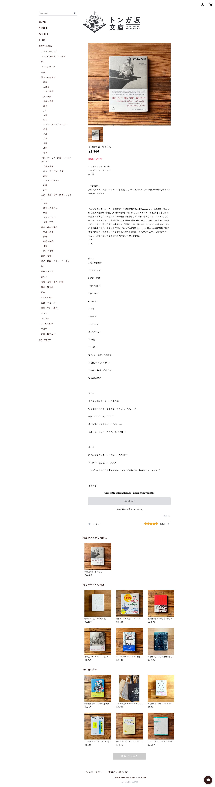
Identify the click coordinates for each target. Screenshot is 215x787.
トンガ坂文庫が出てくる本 (53, 56)
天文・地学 (48, 250)
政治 (45, 148)
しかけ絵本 (48, 91)
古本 (43, 72)
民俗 (45, 110)
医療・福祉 (46, 256)
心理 (45, 134)
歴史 (45, 106)
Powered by (129, 782)
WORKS (43, 34)
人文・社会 (46, 96)
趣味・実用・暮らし (50, 308)
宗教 (45, 138)
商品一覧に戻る (129, 756)
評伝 (45, 190)
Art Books (46, 297)
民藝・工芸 (48, 222)
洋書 (43, 292)
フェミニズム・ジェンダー (55, 124)
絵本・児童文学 (48, 77)
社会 (45, 120)
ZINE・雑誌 (47, 324)
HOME (42, 22)
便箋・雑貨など (48, 334)
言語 (45, 143)
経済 (45, 152)
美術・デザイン (50, 208)
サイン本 (45, 318)
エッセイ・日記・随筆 (53, 171)
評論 (45, 185)
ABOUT (43, 28)
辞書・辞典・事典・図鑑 (52, 282)
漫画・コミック (48, 303)
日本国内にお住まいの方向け (129, 509)
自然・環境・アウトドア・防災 (55, 261)
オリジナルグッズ (49, 51)
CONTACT (45, 340)
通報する (167, 516)
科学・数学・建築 (49, 227)
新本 (43, 62)
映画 (45, 213)
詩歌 (45, 176)
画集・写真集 (47, 287)
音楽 (45, 203)
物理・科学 (48, 232)
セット (44, 313)
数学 (45, 236)
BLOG (42, 40)
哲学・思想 (48, 101)
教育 (45, 129)
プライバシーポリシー (94, 772)
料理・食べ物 (47, 271)
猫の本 (44, 277)
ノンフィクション (51, 180)
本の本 (44, 329)
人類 (45, 115)
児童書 (46, 87)
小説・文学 (48, 166)
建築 (45, 246)
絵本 (45, 82)
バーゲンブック (48, 67)
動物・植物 (48, 241)
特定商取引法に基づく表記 (117, 772)
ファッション (49, 217)
